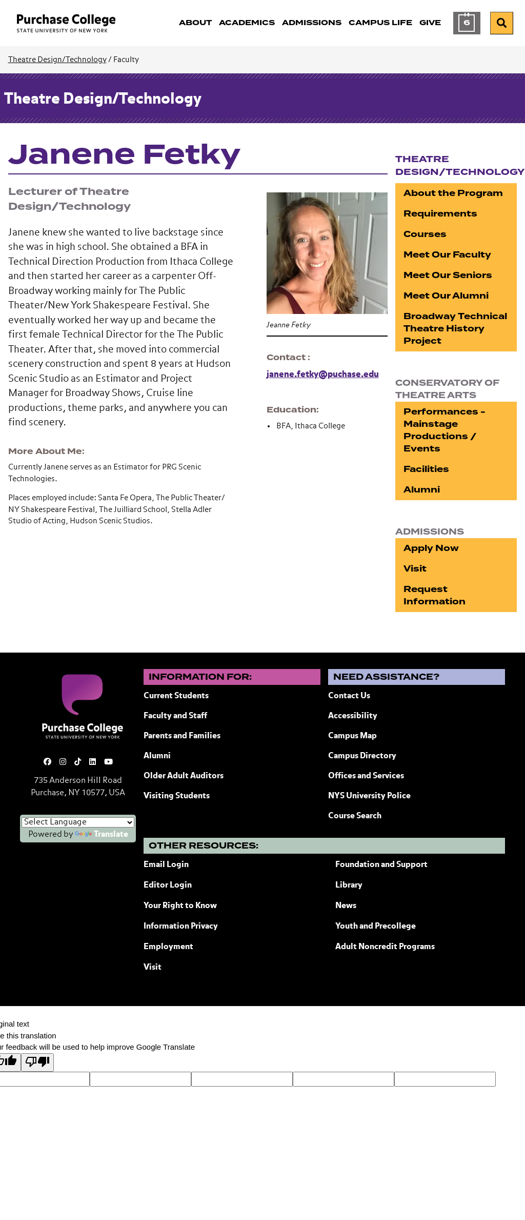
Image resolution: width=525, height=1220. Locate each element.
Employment (168, 947)
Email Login (166, 865)
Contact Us (349, 696)
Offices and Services (366, 776)
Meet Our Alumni (446, 295)
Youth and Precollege (375, 926)
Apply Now (431, 548)
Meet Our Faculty (447, 254)
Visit (415, 568)
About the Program (453, 193)
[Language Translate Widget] (78, 822)
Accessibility (352, 716)
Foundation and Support (381, 865)
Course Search (354, 816)
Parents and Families (182, 736)
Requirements (440, 213)
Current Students (176, 696)
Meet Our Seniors (447, 275)
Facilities (426, 469)
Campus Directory (362, 756)
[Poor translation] (37, 1062)
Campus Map (352, 736)
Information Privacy (181, 926)
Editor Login (168, 885)
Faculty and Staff (175, 716)
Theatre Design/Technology (57, 60)
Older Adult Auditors (184, 776)
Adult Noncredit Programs (385, 947)
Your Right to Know (180, 906)
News (345, 906)
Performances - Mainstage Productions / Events (444, 430)
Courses (425, 234)
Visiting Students (177, 796)
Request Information (434, 595)
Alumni (421, 489)
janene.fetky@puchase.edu (323, 374)
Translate (101, 835)
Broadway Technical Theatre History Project (455, 328)
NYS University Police (369, 796)
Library (348, 885)
